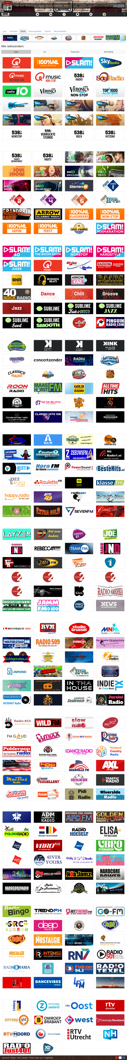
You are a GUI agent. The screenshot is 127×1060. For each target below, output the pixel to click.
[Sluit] (124, 14)
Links (19, 1058)
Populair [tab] (48, 31)
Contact (13, 1058)
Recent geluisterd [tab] (35, 31)
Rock (22, 6)
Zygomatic (49, 1058)
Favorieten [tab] (13, 31)
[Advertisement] (63, 23)
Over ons (39, 1058)
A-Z (44, 52)
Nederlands (57, 6)
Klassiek (48, 6)
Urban (34, 6)
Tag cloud (5, 1058)
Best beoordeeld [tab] (60, 31)
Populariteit (75, 52)
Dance (27, 6)
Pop (17, 6)
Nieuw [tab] (23, 31)
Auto (115, 6)
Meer (66, 6)
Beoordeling (108, 52)
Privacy (31, 1058)
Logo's (16, 52)
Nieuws (41, 6)
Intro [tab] (4, 31)
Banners (25, 1058)
